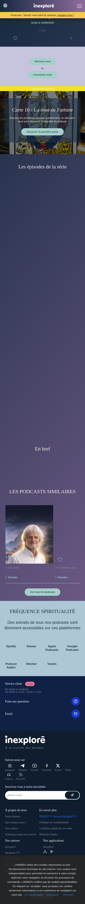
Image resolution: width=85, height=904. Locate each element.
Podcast (9, 776)
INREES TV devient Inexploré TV (58, 816)
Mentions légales (48, 834)
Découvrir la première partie (42, 131)
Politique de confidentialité (54, 822)
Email (42, 713)
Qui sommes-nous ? (16, 822)
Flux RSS (20, 776)
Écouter (13, 577)
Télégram (22, 767)
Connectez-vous (42, 74)
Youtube (35, 767)
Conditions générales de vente (55, 828)
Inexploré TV (12, 852)
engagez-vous (65, 15)
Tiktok (68, 770)
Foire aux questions (42, 701)
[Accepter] (53, 894)
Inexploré (10, 846)
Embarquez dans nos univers (20, 834)
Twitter (58, 767)
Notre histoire (12, 816)
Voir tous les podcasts (42, 591)
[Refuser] (68, 894)
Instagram (10, 767)
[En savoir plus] (33, 894)
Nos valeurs (11, 828)
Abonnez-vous (42, 61)
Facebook (46, 767)
